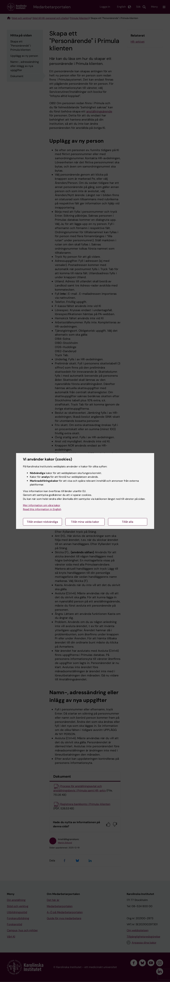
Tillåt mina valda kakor (85, 522)
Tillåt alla (127, 522)
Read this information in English (42, 509)
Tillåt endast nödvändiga (42, 522)
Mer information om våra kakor (41, 505)
